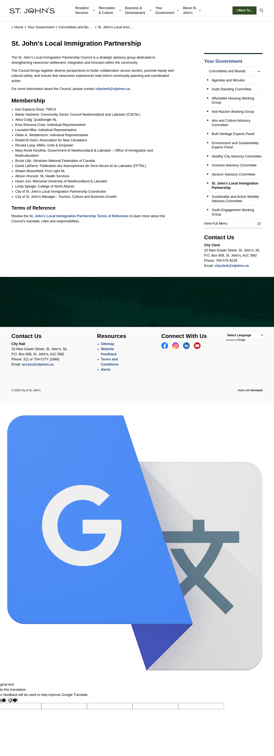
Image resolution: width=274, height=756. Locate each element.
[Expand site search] (261, 10)
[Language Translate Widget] (244, 335)
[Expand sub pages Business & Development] (151, 10)
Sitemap (107, 344)
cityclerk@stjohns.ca (113, 89)
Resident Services (82, 10)
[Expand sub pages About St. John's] (200, 10)
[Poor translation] (12, 700)
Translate (235, 340)
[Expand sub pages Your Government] (177, 10)
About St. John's (190, 10)
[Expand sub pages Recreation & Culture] (120, 10)
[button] (229, 223)
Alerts (106, 369)
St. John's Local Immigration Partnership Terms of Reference (79, 216)
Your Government (164, 10)
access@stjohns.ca (38, 364)
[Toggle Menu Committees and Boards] (259, 223)
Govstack (257, 390)
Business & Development (135, 10)
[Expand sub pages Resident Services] (94, 10)
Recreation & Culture (107, 10)
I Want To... (244, 10)
